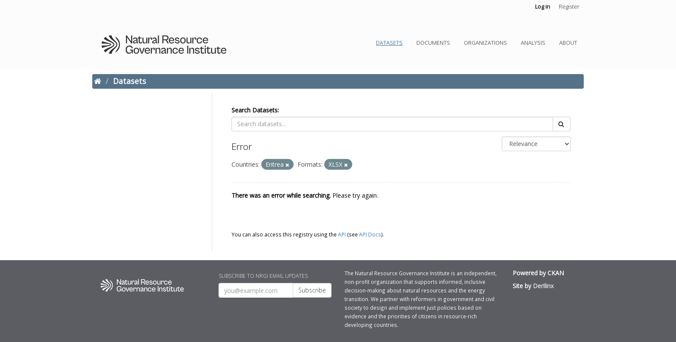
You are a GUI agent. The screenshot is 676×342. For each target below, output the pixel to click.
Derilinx (543, 286)
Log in (542, 6)
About (568, 43)
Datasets (389, 43)
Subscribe (312, 290)
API (342, 234)
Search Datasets (255, 110)
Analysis (533, 43)
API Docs (370, 234)
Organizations (485, 43)
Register (569, 6)
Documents (433, 43)
